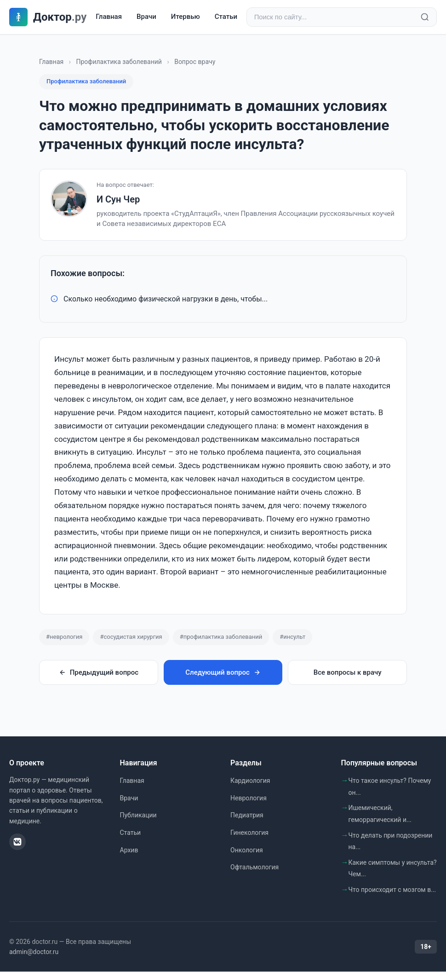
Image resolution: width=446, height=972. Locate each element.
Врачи (146, 17)
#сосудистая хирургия (131, 637)
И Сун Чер (118, 199)
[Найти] (425, 17)
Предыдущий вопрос (98, 673)
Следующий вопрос (222, 673)
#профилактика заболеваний (221, 637)
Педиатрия (246, 815)
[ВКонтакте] (17, 842)
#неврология (64, 637)
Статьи (226, 17)
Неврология (248, 798)
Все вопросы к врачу (348, 673)
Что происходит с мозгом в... (392, 890)
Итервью (185, 17)
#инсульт (292, 637)
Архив (129, 850)
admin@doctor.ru (33, 952)
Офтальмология (254, 867)
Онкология (246, 850)
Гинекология (249, 833)
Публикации (138, 815)
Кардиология (250, 781)
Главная (109, 17)
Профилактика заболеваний (119, 62)
